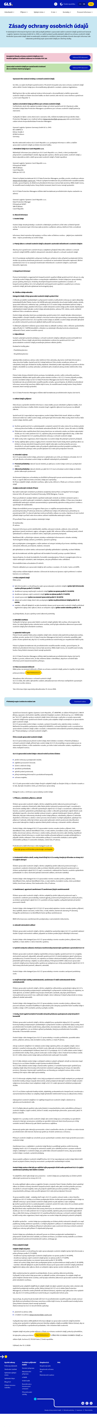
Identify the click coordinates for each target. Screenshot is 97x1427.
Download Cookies (78, 713)
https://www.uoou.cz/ (33, 682)
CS (84, 4)
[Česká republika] (67, 4)
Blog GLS (7, 1395)
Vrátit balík (26, 1394)
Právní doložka (89, 1423)
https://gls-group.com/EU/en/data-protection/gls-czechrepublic (33, 862)
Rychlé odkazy (9, 1376)
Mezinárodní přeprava (26, 1386)
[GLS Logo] (8, 4)
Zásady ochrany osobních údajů (53, 1423)
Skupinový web (45, 1379)
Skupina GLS (44, 1376)
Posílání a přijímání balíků (29, 1377)
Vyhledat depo (9, 1392)
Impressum (79, 1423)
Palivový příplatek (10, 1379)
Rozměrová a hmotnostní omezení (26, 1399)
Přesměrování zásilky (27, 1406)
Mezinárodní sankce (47, 1388)
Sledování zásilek (10, 1382)
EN (80, 4)
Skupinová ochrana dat (46, 1384)
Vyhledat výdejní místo (10, 1387)
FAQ (91, 4)
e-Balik (24, 1390)
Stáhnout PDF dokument (78, 60)
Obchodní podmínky (68, 1423)
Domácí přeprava (28, 1381)
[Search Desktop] (55, 4)
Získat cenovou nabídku (9, 1399)
